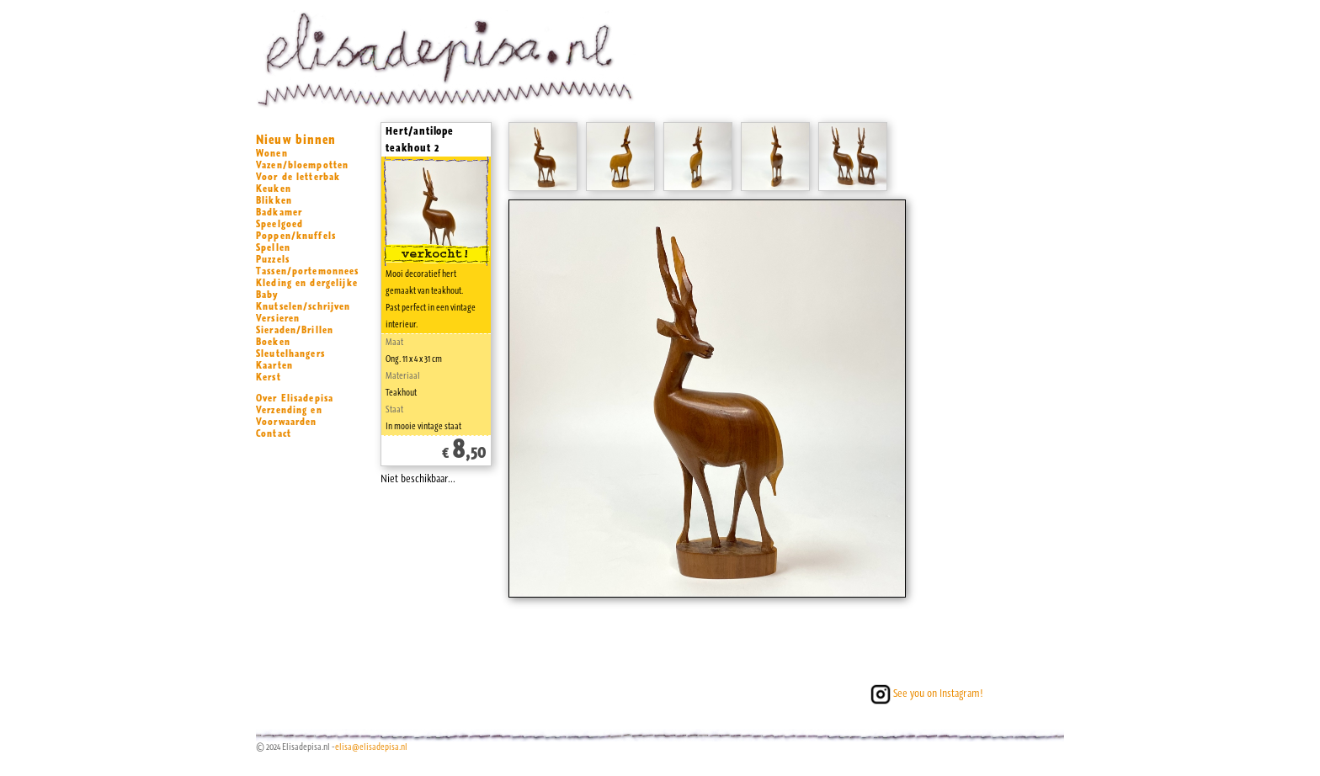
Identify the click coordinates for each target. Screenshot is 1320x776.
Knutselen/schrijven (303, 306)
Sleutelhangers (290, 353)
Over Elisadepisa (294, 398)
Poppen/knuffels (296, 236)
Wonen (272, 153)
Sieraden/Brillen (294, 330)
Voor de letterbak (298, 177)
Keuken (273, 188)
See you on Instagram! (925, 693)
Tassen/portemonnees (307, 271)
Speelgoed (279, 224)
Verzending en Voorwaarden (289, 416)
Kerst (268, 377)
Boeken (273, 342)
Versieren (278, 318)
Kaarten (274, 365)
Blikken (274, 200)
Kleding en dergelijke (307, 283)
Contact (273, 433)
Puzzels (273, 259)
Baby (267, 294)
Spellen (273, 247)
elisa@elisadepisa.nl (371, 746)
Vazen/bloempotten (302, 165)
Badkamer (279, 212)
